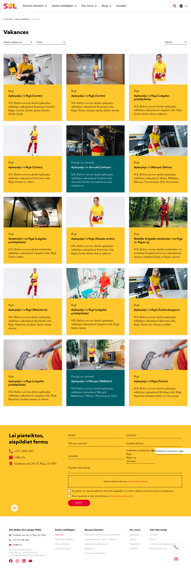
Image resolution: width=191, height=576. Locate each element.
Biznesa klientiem (94, 531)
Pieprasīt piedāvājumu (95, 554)
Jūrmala (139, 462)
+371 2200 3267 (24, 451)
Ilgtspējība (135, 545)
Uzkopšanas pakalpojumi (96, 545)
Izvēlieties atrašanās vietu (139, 451)
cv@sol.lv (19, 457)
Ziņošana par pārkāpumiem (163, 545)
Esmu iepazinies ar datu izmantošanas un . (103, 497)
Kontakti (154, 536)
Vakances (59, 536)
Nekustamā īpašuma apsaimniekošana (102, 536)
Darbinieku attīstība (64, 540)
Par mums (135, 531)
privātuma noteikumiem (122, 497)
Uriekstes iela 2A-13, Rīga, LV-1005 (35, 464)
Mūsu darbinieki (62, 545)
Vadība (133, 540)
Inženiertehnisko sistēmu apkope (100, 540)
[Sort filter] (175, 42)
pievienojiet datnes (137, 482)
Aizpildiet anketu (63, 550)
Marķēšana (90, 550)
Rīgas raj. (139, 458)
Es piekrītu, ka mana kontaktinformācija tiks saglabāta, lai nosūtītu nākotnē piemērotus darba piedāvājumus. (123, 492)
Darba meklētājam (65, 531)
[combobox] (168, 452)
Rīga (139, 454)
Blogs (152, 540)
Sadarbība (134, 536)
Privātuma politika (158, 550)
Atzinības (134, 550)
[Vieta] (51, 42)
